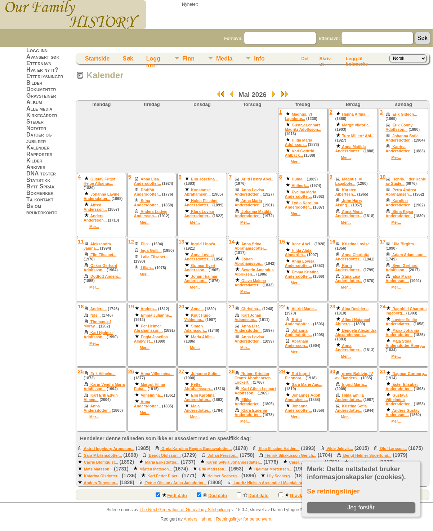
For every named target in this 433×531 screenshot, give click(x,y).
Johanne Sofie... (205, 373)
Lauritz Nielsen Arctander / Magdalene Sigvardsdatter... (283, 483)
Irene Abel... (302, 244)
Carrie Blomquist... (100, 462)
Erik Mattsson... (212, 469)
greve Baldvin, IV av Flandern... (354, 375)
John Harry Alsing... (348, 202)
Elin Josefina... (204, 179)
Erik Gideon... (404, 114)
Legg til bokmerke (357, 60)
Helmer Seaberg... (223, 476)
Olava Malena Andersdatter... (250, 282)
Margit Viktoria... (356, 125)
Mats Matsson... (97, 469)
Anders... (98, 309)
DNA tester (41, 173)
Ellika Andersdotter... (248, 401)
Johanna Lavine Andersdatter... (102, 196)
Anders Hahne (197, 519)
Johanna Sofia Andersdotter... (402, 138)
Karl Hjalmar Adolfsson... (98, 334)
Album (34, 102)
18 (81, 306)
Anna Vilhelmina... (157, 373)
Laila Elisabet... (154, 257)
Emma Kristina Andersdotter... (302, 274)
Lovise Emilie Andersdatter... (401, 321)
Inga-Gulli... (151, 250)
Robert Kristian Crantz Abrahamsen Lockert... (253, 377)
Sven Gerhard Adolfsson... (401, 267)
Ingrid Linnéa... (204, 244)
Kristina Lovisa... (357, 244)
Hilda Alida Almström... (298, 252)
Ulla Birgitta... (404, 244)
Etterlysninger (44, 76)
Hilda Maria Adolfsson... (298, 142)
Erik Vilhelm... (102, 373)
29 (282, 371)
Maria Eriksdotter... (161, 462)
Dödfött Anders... (105, 276)
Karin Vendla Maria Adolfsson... (104, 386)
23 (332, 306)
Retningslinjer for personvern (243, 519)
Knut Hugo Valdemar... (197, 317)
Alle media (39, 109)
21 (232, 306)
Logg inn (37, 50)
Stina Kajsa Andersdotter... (399, 213)
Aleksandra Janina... (97, 246)
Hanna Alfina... (355, 114)
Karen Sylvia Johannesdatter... (233, 462)
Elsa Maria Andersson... (398, 278)
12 (131, 242)
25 (81, 371)
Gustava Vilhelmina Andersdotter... (398, 399)
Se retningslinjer (333, 491)
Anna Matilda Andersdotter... (350, 148)
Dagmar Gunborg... (409, 373)
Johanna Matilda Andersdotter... (253, 213)
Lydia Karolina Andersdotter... (301, 205)
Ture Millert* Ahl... (357, 136)
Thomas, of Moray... (97, 324)
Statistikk (38, 180)
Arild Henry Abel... (257, 179)
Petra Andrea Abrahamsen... (400, 192)
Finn (188, 58)
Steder (35, 122)
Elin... (145, 244)
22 (282, 306)
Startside (97, 58)
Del (304, 58)
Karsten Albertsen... (346, 192)
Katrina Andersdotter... (398, 148)
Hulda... (298, 179)
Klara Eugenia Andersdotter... (251, 412)
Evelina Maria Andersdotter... (300, 194)
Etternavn (39, 63)
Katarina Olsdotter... (101, 476)
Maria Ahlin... (202, 337)
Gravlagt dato (298, 495)
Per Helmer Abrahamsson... (148, 328)
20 (181, 306)
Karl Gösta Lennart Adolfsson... (255, 391)
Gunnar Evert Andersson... (199, 267)
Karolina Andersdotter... (398, 202)
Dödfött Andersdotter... (147, 192)
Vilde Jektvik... (339, 448)
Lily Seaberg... (279, 476)
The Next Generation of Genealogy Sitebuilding (184, 509)
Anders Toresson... (100, 483)
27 (181, 371)
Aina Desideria (355, 309)
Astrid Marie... (304, 309)
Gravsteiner (41, 96)
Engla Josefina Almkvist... (151, 339)
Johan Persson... (222, 455)
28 (232, 371)
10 (382, 177)
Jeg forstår (361, 507)
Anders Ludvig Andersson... (151, 213)
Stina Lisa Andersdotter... (348, 278)
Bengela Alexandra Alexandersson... (356, 332)
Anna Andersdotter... (348, 347)
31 (382, 371)
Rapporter (39, 154)
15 (282, 242)
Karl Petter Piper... (163, 476)
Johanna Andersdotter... (298, 332)
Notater (36, 128)
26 (131, 371)
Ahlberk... (300, 185)
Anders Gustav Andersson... (402, 412)
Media (224, 58)
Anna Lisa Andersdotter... (147, 181)
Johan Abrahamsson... (249, 261)
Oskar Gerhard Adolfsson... (100, 267)
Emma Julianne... (156, 315)
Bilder (34, 83)
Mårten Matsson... (155, 469)
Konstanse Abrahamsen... (197, 192)
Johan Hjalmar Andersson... (200, 278)
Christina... (250, 309)
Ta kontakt (39, 199)
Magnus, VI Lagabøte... (298, 116)
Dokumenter (41, 89)
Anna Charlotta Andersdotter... (352, 257)
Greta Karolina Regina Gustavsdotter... (196, 448)
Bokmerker (40, 193)
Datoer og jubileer (39, 137)
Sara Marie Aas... (306, 384)
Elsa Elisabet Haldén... (279, 448)
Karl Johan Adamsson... (248, 317)
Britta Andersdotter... (298, 321)
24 (382, 306)
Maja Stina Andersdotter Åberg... (405, 343)
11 (81, 242)
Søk (127, 58)
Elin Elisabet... (102, 255)
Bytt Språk (40, 186)
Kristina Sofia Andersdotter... (351, 408)
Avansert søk (42, 57)
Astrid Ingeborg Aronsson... (108, 448)
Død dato (212, 495)
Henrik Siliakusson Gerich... (290, 455)
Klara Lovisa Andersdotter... (199, 213)
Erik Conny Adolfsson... (398, 127)
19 (131, 306)
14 (232, 242)
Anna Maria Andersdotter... (248, 202)
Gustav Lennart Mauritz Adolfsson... (303, 127)
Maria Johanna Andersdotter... (402, 332)
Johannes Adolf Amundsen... (303, 397)
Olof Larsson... (393, 448)
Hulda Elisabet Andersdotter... (200, 202)
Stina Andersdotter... (147, 202)
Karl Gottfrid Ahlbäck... (299, 153)
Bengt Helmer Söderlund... (367, 455)
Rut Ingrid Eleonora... (297, 375)
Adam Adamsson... (409, 255)
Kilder (34, 160)
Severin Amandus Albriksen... (254, 272)
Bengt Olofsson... (164, 455)
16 (332, 242)
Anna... (197, 309)
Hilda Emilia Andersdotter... (349, 397)
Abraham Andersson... (296, 343)
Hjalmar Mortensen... (272, 469)
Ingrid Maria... (354, 384)
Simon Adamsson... (195, 328)
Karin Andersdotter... (348, 267)
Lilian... (147, 268)
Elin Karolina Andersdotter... (199, 397)
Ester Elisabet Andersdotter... (401, 386)
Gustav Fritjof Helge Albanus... (99, 181)
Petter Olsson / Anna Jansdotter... (175, 483)
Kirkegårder (41, 115)
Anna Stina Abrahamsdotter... (251, 246)
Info (259, 58)
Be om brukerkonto (42, 209)
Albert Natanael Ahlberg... (352, 321)
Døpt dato (252, 495)
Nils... (95, 315)
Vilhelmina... (151, 395)
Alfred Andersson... (95, 207)
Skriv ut (325, 60)
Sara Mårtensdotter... (102, 455)
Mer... (295, 162)
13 (181, 242)
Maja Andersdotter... (197, 408)
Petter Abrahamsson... (198, 386)
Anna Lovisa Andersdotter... (249, 192)
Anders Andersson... (95, 218)
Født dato (171, 495)
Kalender (38, 147)
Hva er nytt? (42, 70)
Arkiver (35, 167)
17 (382, 242)
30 (332, 371)
